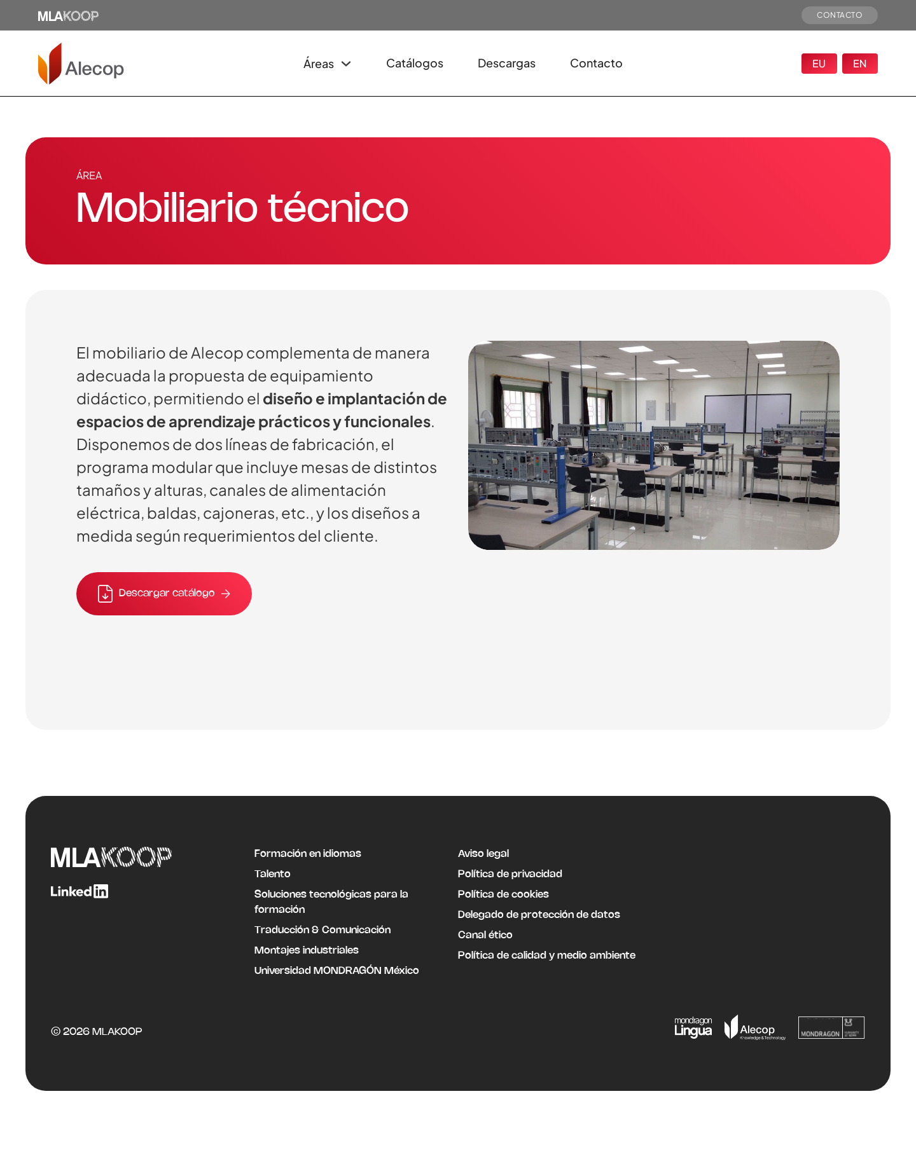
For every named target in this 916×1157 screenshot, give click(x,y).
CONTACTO (840, 15)
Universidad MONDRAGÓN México (336, 971)
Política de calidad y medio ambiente (546, 956)
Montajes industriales (306, 950)
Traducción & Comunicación (322, 930)
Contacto (596, 62)
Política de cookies (503, 895)
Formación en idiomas (307, 854)
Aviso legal (483, 854)
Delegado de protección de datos (539, 915)
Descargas (507, 62)
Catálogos (414, 62)
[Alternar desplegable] (346, 63)
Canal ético (485, 935)
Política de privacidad (510, 874)
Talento (272, 874)
